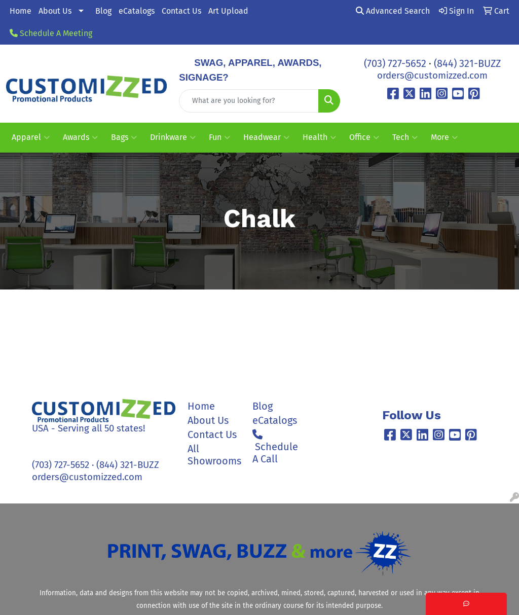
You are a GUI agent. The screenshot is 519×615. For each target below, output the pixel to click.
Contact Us (181, 11)
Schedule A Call (275, 447)
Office (364, 137)
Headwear (266, 137)
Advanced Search (393, 11)
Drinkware (173, 137)
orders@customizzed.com (432, 75)
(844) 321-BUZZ (467, 63)
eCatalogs (137, 11)
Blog (103, 11)
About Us (55, 11)
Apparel (31, 137)
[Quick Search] (248, 101)
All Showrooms (214, 455)
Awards (80, 137)
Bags (124, 137)
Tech (405, 137)
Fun (219, 137)
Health (319, 137)
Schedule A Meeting (51, 33)
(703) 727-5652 (395, 63)
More (444, 137)
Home (20, 11)
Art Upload (228, 11)
